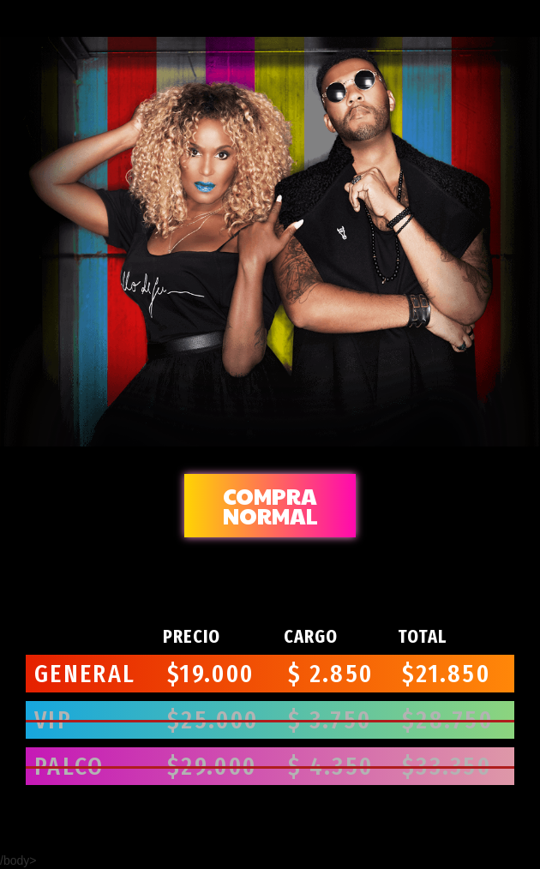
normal (270, 505)
